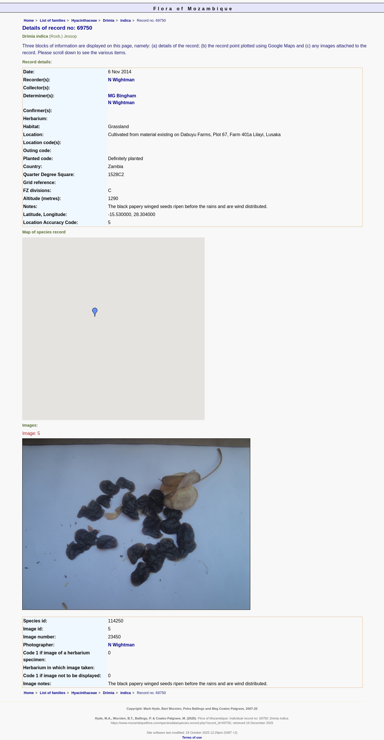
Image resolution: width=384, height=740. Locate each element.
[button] (94, 312)
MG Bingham (122, 95)
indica (125, 20)
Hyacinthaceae (84, 20)
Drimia (108, 20)
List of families (53, 20)
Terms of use (192, 737)
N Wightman (121, 79)
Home (29, 20)
